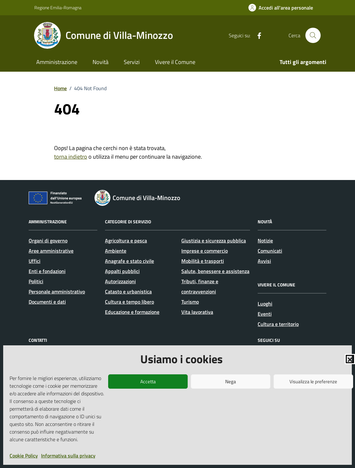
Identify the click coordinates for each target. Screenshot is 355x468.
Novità (100, 62)
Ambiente (115, 251)
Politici (36, 281)
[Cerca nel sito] (313, 35)
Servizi (132, 62)
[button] (350, 359)
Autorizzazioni (120, 281)
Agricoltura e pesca (126, 240)
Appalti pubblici (122, 271)
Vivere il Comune (175, 62)
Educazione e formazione (132, 312)
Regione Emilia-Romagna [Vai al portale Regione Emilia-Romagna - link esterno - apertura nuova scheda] (57, 7)
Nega (230, 381)
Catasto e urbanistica (128, 291)
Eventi (265, 314)
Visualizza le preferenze (313, 381)
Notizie (265, 240)
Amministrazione (56, 62)
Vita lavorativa (197, 312)
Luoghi (265, 303)
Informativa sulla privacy (68, 455)
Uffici (34, 261)
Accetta (148, 381)
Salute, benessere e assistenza (215, 271)
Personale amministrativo (57, 291)
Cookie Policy (24, 455)
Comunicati (270, 251)
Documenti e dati (47, 302)
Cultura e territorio (278, 324)
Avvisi (264, 261)
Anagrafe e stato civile (129, 261)
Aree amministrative (51, 251)
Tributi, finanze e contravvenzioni (199, 286)
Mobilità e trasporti (202, 261)
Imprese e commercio (204, 251)
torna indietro (70, 156)
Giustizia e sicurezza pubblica (213, 240)
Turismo (190, 302)
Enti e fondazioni (47, 271)
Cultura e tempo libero (129, 302)
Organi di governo (48, 240)
